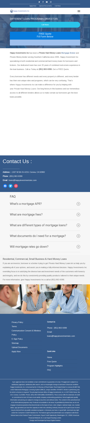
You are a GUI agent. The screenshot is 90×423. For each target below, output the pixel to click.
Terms (14, 326)
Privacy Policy (17, 322)
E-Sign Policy (17, 339)
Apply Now (16, 352)
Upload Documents (20, 347)
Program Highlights (55, 366)
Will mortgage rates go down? (45, 246)
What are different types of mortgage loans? (45, 225)
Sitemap (15, 343)
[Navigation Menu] (79, 11)
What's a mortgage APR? (45, 204)
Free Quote (52, 362)
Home (49, 357)
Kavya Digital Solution (53, 420)
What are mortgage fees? (45, 214)
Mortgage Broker (68, 53)
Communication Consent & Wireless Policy (26, 333)
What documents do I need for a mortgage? (45, 236)
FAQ (49, 370)
